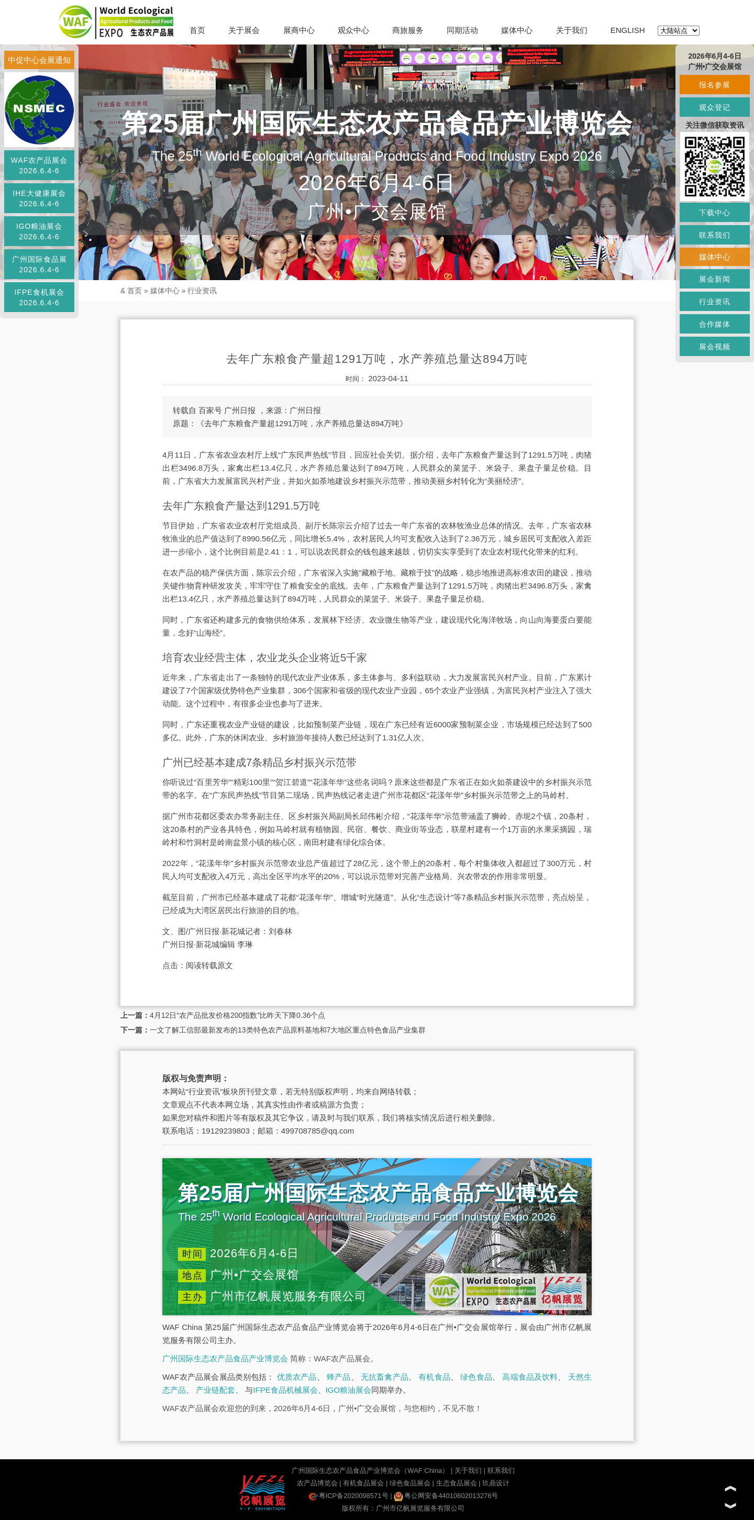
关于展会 (244, 30)
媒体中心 (517, 30)
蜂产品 (338, 1376)
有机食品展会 (363, 1483)
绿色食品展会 (410, 1483)
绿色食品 (476, 1376)
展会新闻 (714, 279)
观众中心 (353, 30)
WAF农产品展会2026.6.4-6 (39, 165)
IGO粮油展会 (349, 1389)
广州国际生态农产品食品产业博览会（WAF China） (370, 1470)
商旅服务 (408, 30)
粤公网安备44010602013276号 (446, 1496)
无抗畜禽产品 (384, 1376)
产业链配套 (215, 1389)
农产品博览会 (317, 1483)
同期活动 (462, 30)
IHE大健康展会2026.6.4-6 (39, 198)
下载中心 (714, 212)
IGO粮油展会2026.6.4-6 (39, 231)
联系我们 (501, 1470)
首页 (197, 30)
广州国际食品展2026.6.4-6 (39, 264)
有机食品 (434, 1376)
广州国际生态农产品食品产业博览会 (225, 1358)
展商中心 (299, 30)
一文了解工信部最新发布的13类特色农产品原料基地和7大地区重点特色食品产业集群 (288, 1030)
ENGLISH (628, 30)
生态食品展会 (456, 1483)
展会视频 (714, 346)
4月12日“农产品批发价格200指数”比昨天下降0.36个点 (237, 1015)
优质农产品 (297, 1376)
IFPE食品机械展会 (285, 1389)
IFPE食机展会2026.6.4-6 (39, 297)
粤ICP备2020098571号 (348, 1496)
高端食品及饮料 (530, 1376)
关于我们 (571, 30)
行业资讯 (202, 290)
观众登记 (714, 107)
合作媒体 (714, 324)
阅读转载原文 (209, 965)
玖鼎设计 (495, 1483)
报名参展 (714, 85)
